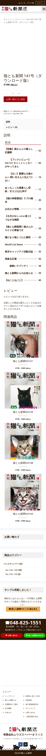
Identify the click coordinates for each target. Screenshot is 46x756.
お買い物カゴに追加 (15, 99)
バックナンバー (18, 19)
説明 (8, 121)
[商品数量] (13, 93)
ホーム (7, 19)
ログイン (40, 3)
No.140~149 (32, 19)
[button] (44, 9)
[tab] (23, 122)
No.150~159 (11, 574)
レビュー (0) (11, 127)
